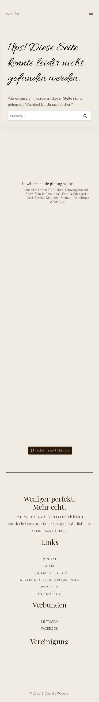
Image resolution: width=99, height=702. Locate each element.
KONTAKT (14, 13)
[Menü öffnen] (90, 13)
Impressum (49, 586)
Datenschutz (49, 593)
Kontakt (49, 558)
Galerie (49, 565)
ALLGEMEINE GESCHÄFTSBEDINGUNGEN (49, 579)
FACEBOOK (49, 628)
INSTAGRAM (49, 621)
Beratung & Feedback (50, 572)
